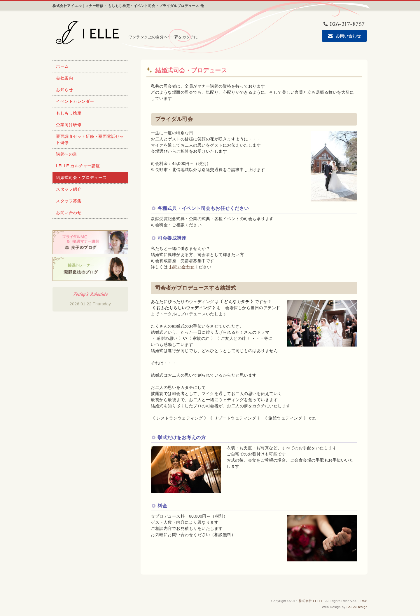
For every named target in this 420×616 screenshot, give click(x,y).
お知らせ (64, 89)
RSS (364, 601)
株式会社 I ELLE (311, 601)
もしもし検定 (68, 113)
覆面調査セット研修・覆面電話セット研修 (90, 139)
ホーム (62, 66)
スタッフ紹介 (68, 189)
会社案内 (64, 78)
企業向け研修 (68, 124)
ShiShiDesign (357, 607)
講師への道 (66, 154)
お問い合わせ (182, 267)
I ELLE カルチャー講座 (78, 165)
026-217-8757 (344, 24)
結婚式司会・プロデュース (81, 177)
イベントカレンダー (75, 101)
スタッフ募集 (68, 201)
